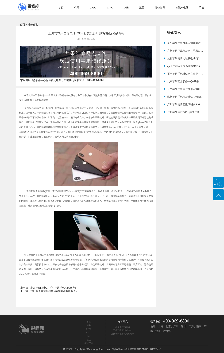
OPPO (93, 7)
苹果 (76, 7)
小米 (126, 7)
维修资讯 (160, 7)
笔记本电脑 (182, 7)
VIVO (110, 7)
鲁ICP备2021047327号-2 (149, 349)
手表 (201, 7)
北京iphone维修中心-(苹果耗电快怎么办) (53, 287)
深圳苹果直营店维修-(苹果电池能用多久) (54, 291)
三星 (141, 7)
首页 (60, 7)
